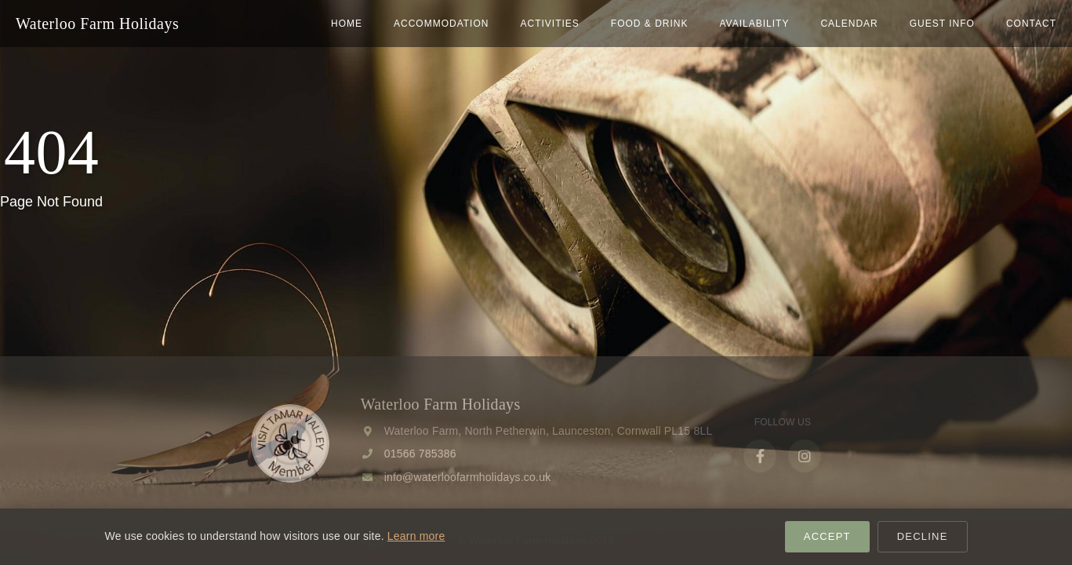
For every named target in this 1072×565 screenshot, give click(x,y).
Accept (827, 536)
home (346, 23)
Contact (1031, 23)
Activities (549, 23)
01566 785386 (420, 453)
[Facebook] (759, 455)
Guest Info (942, 23)
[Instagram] (804, 455)
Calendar (849, 23)
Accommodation (441, 23)
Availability (754, 23)
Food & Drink (650, 23)
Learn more (416, 536)
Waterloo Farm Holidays (97, 23)
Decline (922, 536)
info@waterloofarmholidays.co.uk (467, 477)
